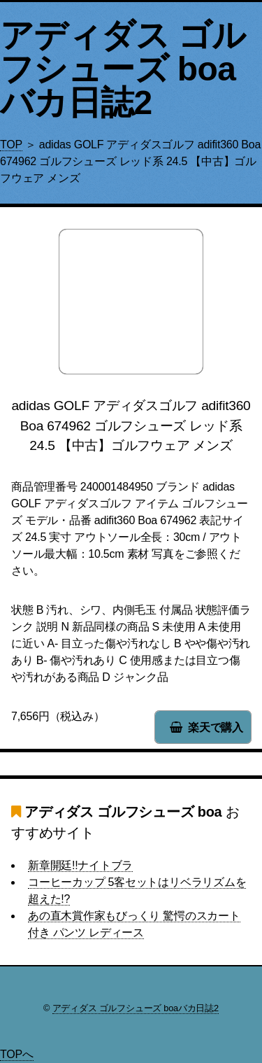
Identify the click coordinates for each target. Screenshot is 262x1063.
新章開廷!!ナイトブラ (80, 865)
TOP (11, 144)
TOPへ (17, 1054)
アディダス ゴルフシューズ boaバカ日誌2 (123, 69)
